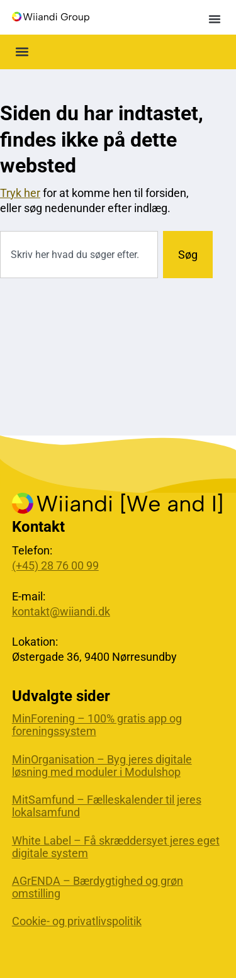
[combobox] (79, 254)
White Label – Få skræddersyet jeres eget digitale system (116, 847)
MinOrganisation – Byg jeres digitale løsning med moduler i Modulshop (102, 765)
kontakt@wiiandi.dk (61, 611)
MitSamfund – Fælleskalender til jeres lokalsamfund (106, 806)
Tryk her (20, 193)
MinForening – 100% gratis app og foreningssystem (97, 725)
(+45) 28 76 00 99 (55, 565)
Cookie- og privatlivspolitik (77, 921)
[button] (214, 18)
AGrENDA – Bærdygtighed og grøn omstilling (97, 887)
